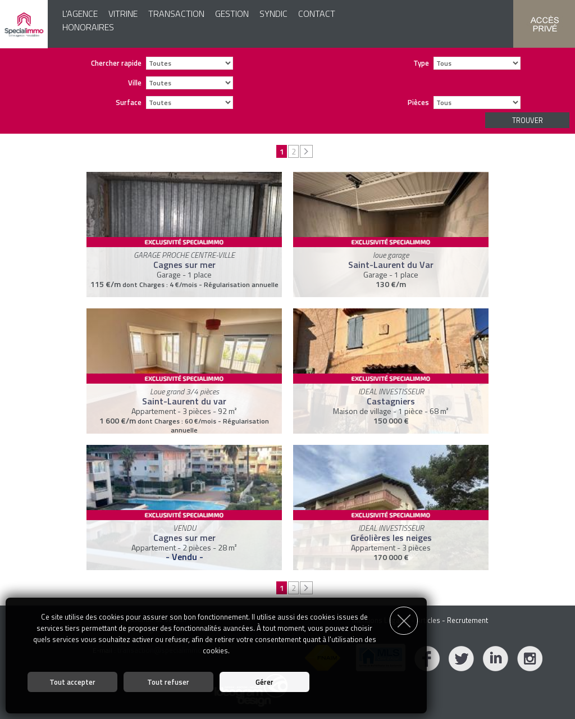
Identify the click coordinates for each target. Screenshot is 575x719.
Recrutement (467, 620)
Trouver (527, 120)
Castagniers (391, 401)
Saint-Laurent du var (184, 401)
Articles (428, 620)
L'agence (80, 13)
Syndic (273, 13)
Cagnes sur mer (184, 264)
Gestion (232, 13)
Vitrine (123, 13)
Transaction (176, 13)
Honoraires (88, 27)
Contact (316, 13)
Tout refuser (168, 682)
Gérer (264, 682)
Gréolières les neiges (391, 537)
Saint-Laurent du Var (390, 264)
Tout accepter (72, 682)
